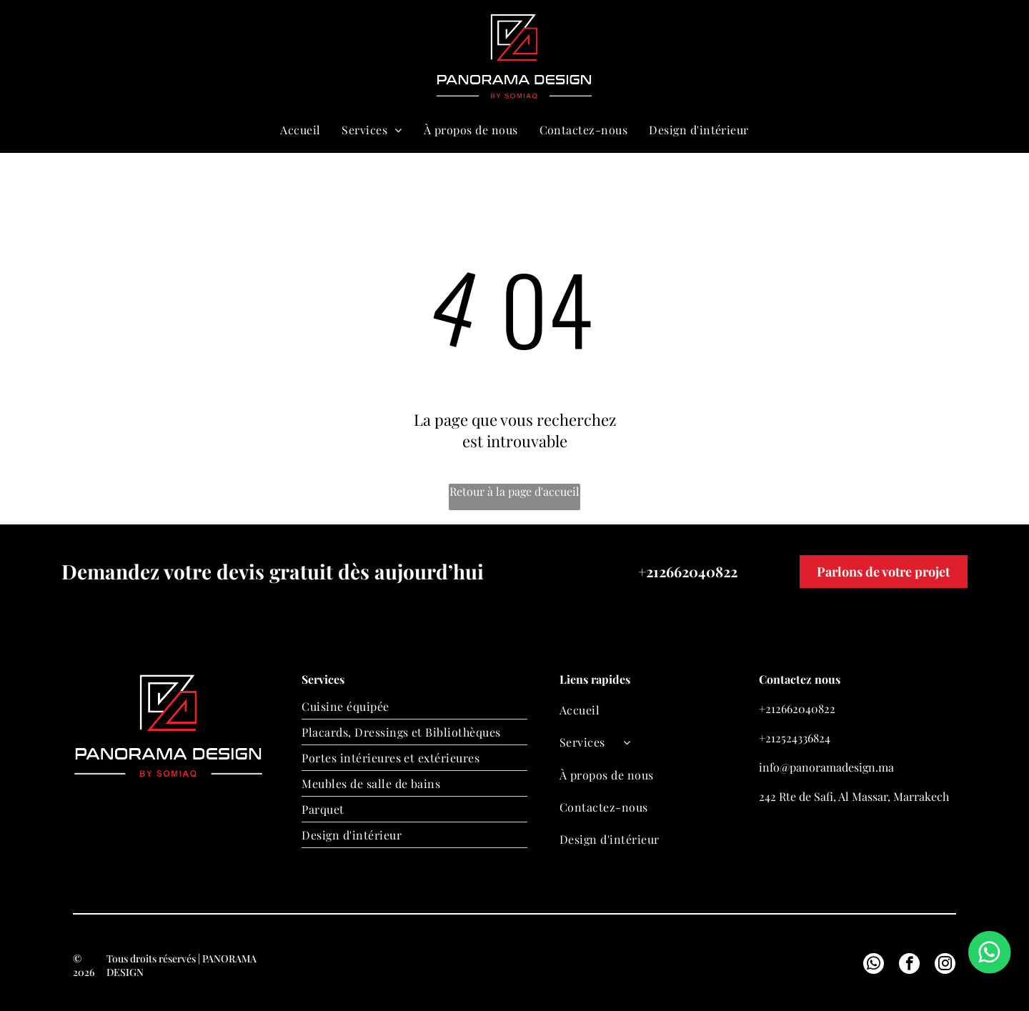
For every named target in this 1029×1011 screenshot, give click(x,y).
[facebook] (909, 965)
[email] (855, 56)
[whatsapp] (880, 56)
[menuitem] (300, 130)
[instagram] (945, 965)
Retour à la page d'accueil (514, 491)
